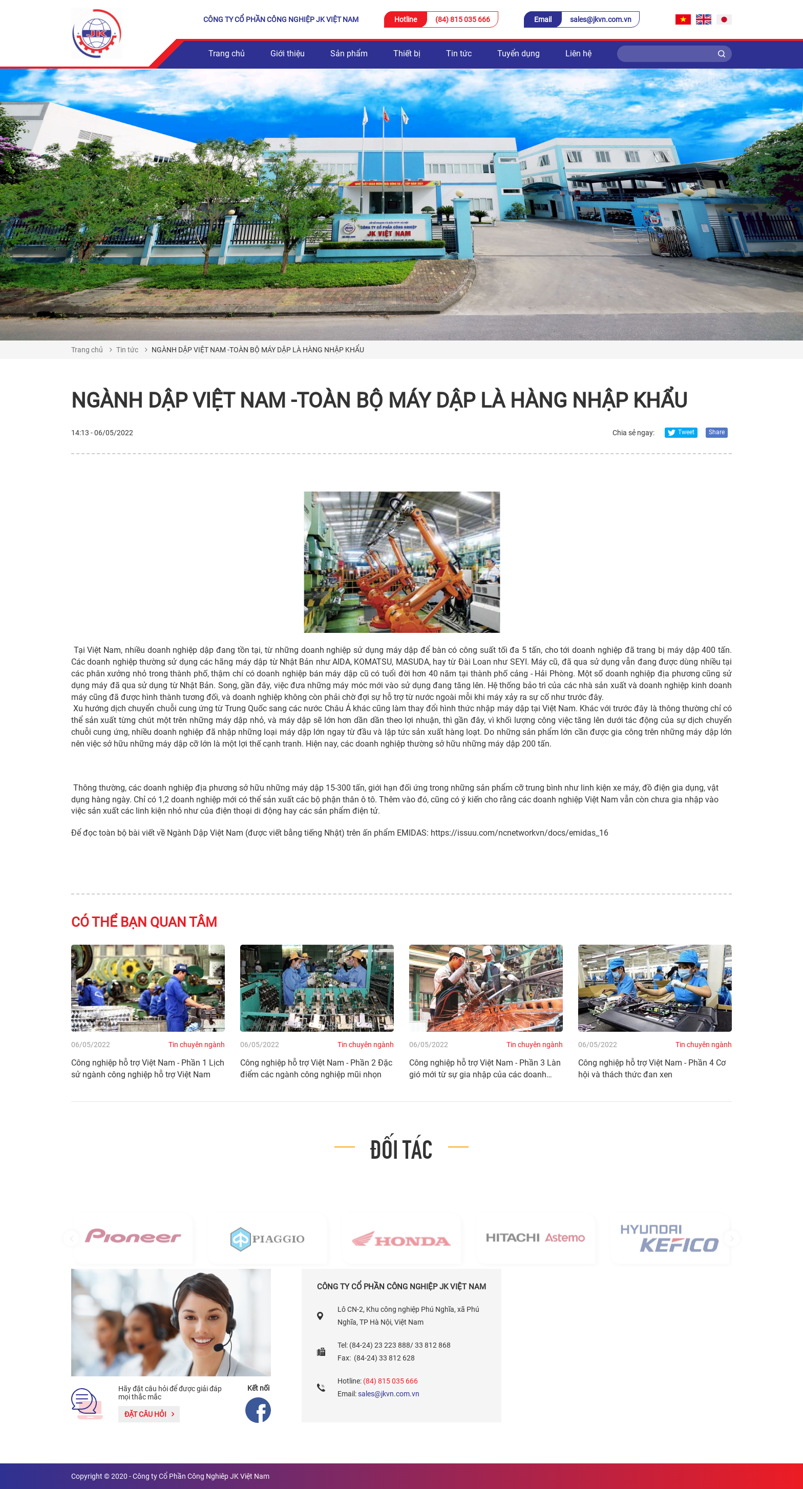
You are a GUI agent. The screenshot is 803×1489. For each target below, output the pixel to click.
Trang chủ (226, 53)
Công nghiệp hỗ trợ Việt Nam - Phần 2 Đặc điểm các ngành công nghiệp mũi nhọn (316, 1068)
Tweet (681, 432)
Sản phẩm (349, 53)
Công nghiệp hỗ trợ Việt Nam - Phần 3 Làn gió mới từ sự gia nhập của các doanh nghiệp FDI (485, 1069)
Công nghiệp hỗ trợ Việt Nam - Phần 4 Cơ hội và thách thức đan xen (652, 1068)
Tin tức (459, 53)
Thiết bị (406, 53)
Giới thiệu (287, 53)
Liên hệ (578, 53)
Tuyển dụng (518, 53)
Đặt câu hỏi (149, 1414)
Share (717, 432)
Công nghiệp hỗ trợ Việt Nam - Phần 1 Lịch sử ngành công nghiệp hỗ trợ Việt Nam (147, 1068)
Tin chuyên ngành (196, 1044)
